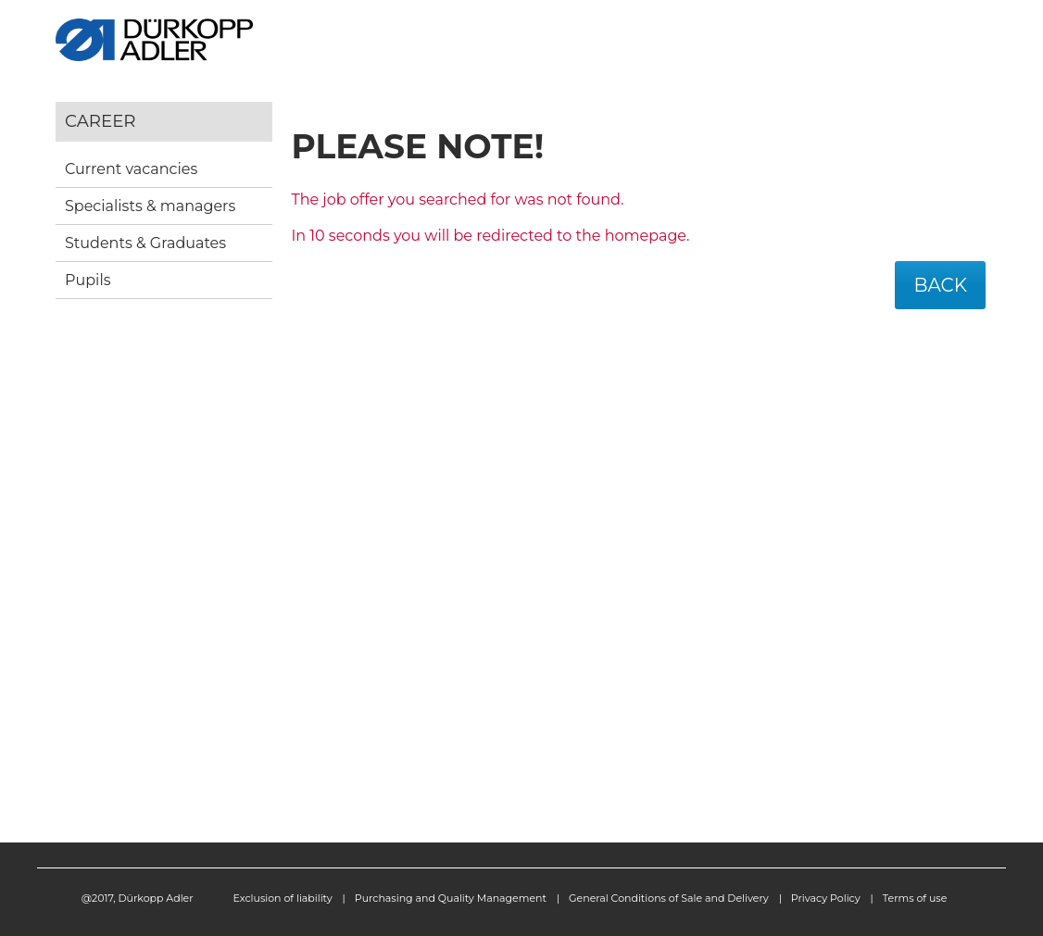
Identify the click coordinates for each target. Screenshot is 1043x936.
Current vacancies (131, 169)
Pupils (88, 280)
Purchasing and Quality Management (451, 898)
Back (940, 285)
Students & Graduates (145, 243)
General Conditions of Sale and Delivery (669, 898)
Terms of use (915, 898)
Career (100, 120)
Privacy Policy (826, 898)
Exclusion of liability (283, 898)
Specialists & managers (150, 206)
